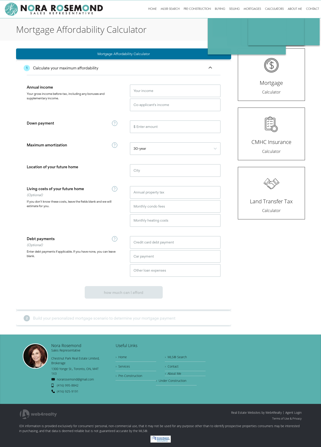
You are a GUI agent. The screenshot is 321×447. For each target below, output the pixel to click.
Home (251, 30)
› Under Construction (171, 380)
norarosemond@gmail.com (75, 379)
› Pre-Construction (129, 376)
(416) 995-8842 (67, 385)
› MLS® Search (176, 357)
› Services (123, 366)
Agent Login (293, 412)
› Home (121, 357)
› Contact (172, 366)
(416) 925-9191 (67, 391)
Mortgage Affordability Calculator (281, 30)
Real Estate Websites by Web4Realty (256, 412)
